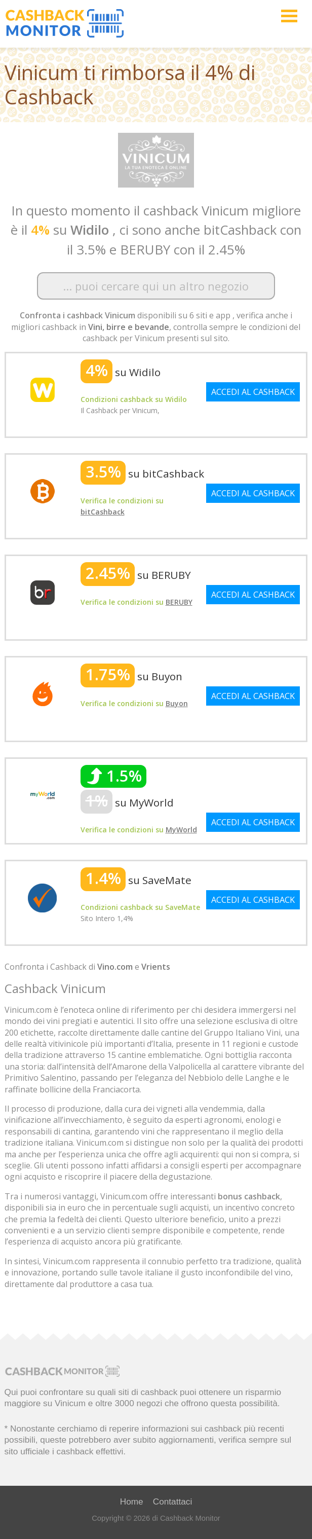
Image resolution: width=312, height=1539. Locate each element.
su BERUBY (136, 575)
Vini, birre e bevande (128, 327)
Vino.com (115, 966)
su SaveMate (136, 880)
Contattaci (172, 1501)
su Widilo (121, 372)
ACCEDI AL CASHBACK (253, 391)
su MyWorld (127, 802)
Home (131, 1501)
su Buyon (131, 676)
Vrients (155, 966)
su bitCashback (142, 473)
